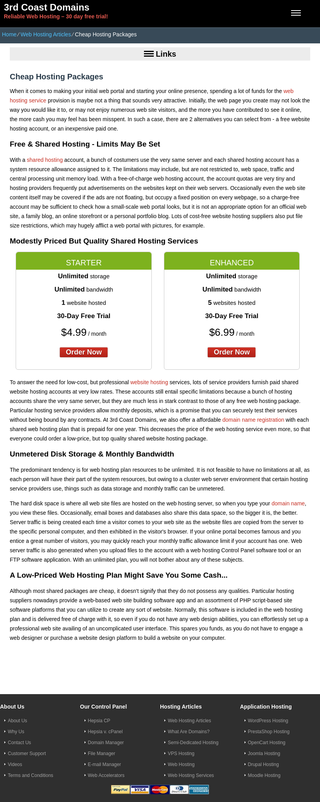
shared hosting (45, 160)
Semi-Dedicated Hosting (193, 742)
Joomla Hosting (264, 753)
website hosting (149, 382)
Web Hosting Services (191, 775)
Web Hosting (181, 764)
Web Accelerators (106, 775)
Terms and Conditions (30, 775)
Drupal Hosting (263, 764)
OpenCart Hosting (267, 742)
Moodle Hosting (264, 775)
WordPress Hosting (268, 720)
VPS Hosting (181, 753)
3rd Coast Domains (47, 7)
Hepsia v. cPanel (105, 731)
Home (9, 34)
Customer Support (27, 753)
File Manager (101, 753)
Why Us (16, 731)
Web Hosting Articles (45, 34)
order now (84, 352)
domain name (288, 503)
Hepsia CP (99, 720)
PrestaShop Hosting (269, 731)
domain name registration (253, 420)
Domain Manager (106, 742)
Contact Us (19, 742)
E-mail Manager (104, 764)
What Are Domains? (189, 731)
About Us (17, 720)
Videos (15, 764)
